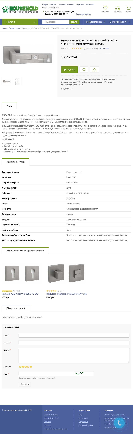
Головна (5, 28)
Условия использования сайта (56, 429)
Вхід (80, 415)
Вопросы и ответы (49, 5)
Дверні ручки (15, 28)
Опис (9, 106)
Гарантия (80, 5)
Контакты (89, 5)
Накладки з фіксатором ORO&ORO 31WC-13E (66, 294)
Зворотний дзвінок (83, 14)
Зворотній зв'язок (111, 428)
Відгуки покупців (16, 308)
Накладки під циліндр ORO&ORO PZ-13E (20, 294)
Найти (74, 22)
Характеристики (16, 162)
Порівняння (83, 422)
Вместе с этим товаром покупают (25, 250)
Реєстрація (83, 418)
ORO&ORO (104, 48)
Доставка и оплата (66, 5)
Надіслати (25, 384)
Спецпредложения (95, 22)
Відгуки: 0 (86, 49)
